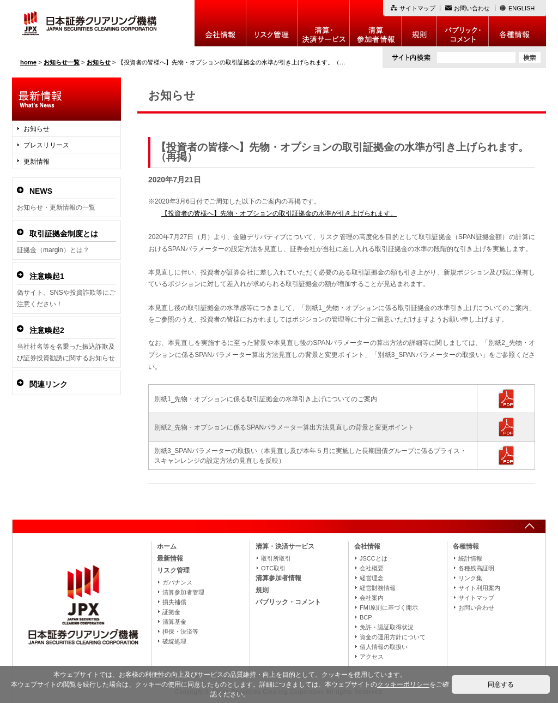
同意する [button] (501, 684)
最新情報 (170, 558)
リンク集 (470, 578)
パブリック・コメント (463, 23)
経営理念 (372, 578)
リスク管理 (272, 23)
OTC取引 (273, 568)
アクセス (372, 656)
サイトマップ (417, 8)
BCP (366, 617)
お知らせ (36, 129)
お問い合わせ (472, 8)
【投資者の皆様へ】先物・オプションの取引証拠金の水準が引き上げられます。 (279, 213)
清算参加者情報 (376, 23)
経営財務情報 (378, 588)
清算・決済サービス (285, 546)
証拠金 (171, 612)
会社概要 (372, 568)
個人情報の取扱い (384, 647)
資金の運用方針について (393, 637)
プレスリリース (46, 145)
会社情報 (220, 23)
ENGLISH (521, 8)
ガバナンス (177, 582)
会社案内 (372, 597)
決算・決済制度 (324, 23)
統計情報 (470, 558)
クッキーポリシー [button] (403, 684)
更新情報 (36, 161)
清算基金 (174, 621)
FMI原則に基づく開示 (389, 607)
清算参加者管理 (183, 592)
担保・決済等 (180, 631)
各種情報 (517, 23)
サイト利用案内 (479, 588)
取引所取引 (276, 558)
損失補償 (174, 602)
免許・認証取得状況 (387, 627)
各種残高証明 (476, 568)
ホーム (167, 546)
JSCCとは (373, 558)
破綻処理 (174, 641)
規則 (419, 23)
